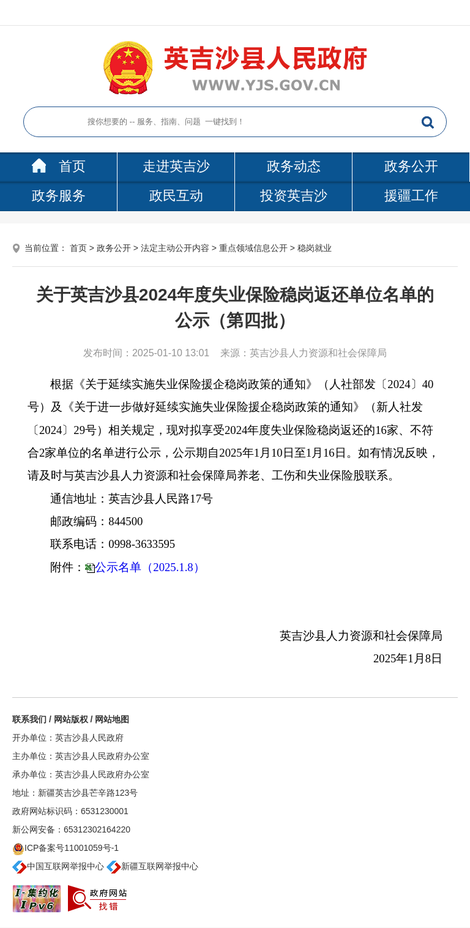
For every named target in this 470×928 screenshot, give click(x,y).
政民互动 (176, 195)
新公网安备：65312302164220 (71, 829)
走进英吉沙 (176, 166)
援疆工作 (411, 195)
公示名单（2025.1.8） (149, 567)
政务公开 (411, 166)
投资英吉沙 (293, 195)
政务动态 (294, 166)
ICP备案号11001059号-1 (65, 848)
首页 (59, 166)
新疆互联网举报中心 (152, 866)
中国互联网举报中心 (58, 866)
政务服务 (59, 195)
